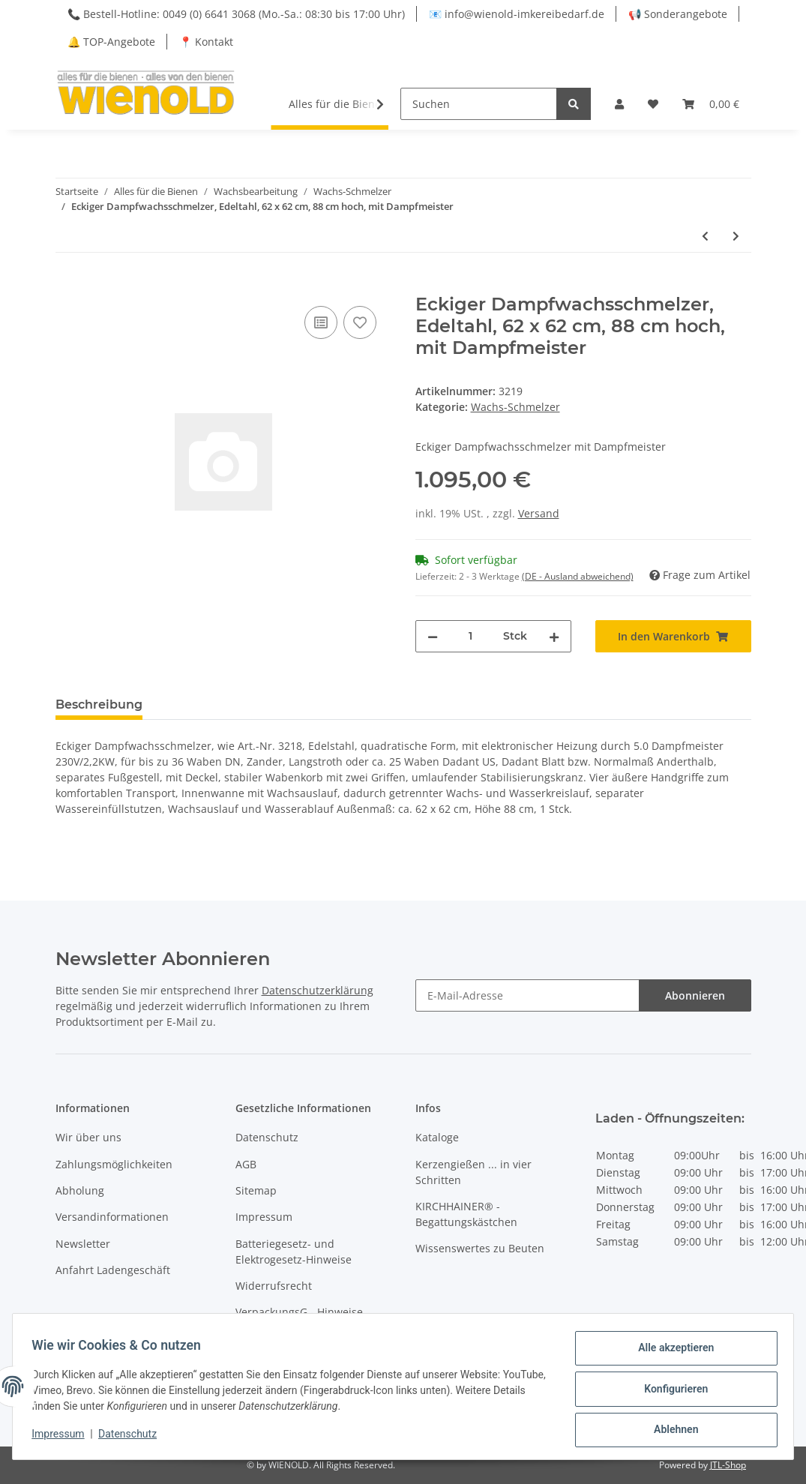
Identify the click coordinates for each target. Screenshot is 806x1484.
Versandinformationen (112, 1217)
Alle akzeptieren (671, 1353)
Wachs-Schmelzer (515, 407)
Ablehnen (671, 1431)
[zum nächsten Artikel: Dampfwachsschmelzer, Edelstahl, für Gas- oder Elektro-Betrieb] (736, 236)
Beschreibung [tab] (98, 704)
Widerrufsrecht (273, 1286)
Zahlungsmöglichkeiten (113, 1164)
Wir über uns (88, 1137)
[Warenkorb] (710, 104)
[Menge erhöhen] (554, 636)
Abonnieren (695, 995)
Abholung (79, 1190)
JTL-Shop (728, 1465)
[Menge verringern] (432, 636)
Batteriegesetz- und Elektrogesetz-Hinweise (293, 1252)
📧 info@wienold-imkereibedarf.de (516, 14)
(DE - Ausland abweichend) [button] (578, 576)
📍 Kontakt (206, 41)
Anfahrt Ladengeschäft (112, 1270)
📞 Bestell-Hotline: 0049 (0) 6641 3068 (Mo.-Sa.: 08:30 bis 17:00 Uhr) (236, 14)
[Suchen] (478, 104)
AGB (245, 1164)
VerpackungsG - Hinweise (299, 1312)
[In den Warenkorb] (67, 285)
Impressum (263, 1217)
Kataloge (437, 1137)
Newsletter (82, 1244)
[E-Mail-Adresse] (527, 995)
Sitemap (256, 1190)
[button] (619, 104)
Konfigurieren (671, 1392)
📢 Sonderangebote (677, 14)
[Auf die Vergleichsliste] (320, 322)
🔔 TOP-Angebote (111, 41)
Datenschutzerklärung (317, 990)
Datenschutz (266, 1137)
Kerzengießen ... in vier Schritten (473, 1172)
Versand (538, 513)
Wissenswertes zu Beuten (479, 1248)
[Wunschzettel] (653, 104)
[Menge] (470, 636)
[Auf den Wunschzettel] (359, 322)
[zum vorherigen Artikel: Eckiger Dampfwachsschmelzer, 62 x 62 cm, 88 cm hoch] (705, 236)
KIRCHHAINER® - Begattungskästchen (466, 1214)
